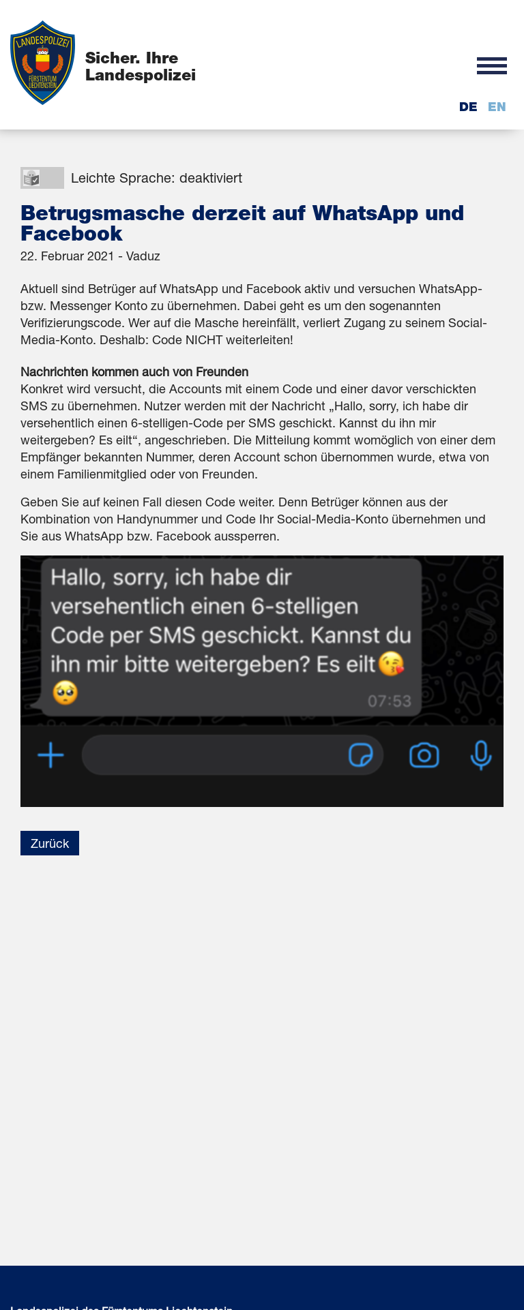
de (468, 107)
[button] (492, 65)
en (497, 107)
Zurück (50, 843)
